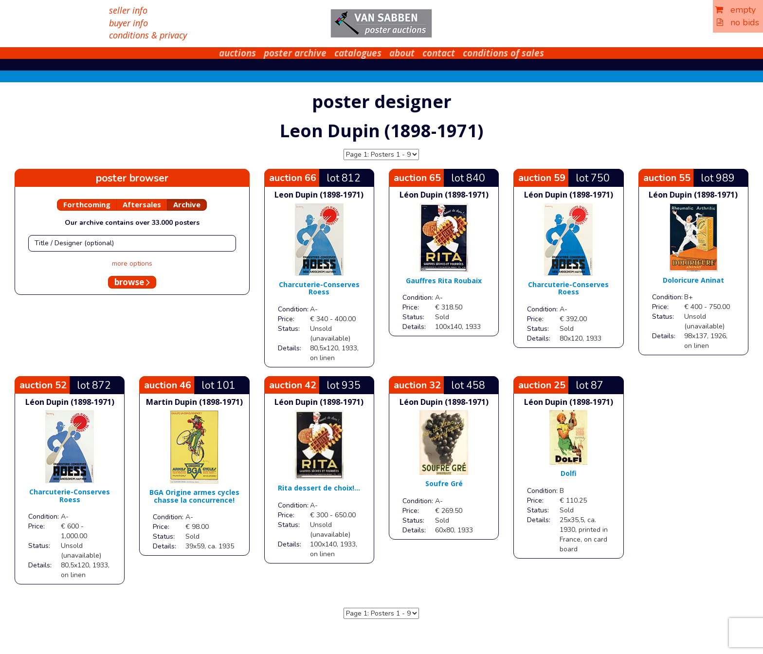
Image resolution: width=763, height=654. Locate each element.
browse (132, 282)
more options (132, 263)
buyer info (128, 23)
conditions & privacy (148, 35)
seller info (128, 10)
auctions (237, 53)
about (402, 53)
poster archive (295, 53)
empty (735, 10)
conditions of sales (503, 53)
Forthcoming (86, 204)
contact (438, 53)
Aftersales (142, 204)
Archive (186, 204)
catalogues (358, 53)
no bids (738, 22)
